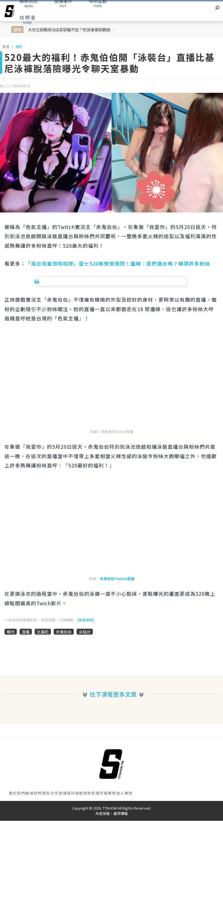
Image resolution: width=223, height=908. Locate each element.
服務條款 (87, 793)
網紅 (19, 46)
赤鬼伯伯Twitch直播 (117, 578)
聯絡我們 (33, 793)
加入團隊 (125, 793)
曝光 (11, 632)
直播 (26, 632)
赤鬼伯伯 (64, 632)
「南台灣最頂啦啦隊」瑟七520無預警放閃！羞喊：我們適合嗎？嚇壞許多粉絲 (118, 263)
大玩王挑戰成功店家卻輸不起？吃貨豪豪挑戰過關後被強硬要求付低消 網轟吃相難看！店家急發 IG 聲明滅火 (72, 29)
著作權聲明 (106, 793)
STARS (27, 19)
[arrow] (9, 11)
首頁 (6, 46)
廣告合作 (50, 793)
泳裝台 (85, 632)
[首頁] (111, 764)
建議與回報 (69, 793)
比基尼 (43, 632)
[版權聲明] (85, 620)
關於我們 (17, 793)
